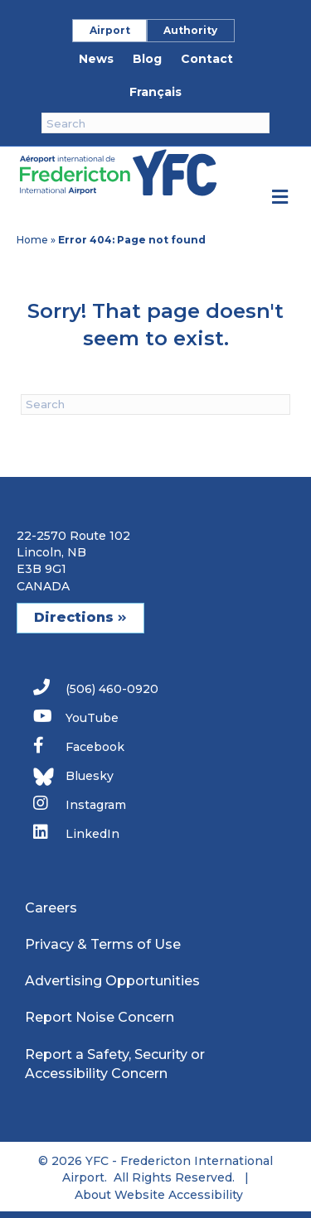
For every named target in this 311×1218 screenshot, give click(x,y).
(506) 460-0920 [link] (95, 687)
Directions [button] (80, 617)
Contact (207, 58)
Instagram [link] (79, 803)
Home (32, 239)
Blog (147, 58)
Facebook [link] (78, 745)
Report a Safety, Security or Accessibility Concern (115, 1064)
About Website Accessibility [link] (159, 1194)
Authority (190, 30)
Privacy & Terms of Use (103, 944)
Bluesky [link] (73, 777)
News (96, 58)
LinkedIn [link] (76, 832)
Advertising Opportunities (112, 981)
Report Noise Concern (99, 1017)
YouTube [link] (76, 716)
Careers (51, 908)
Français (155, 91)
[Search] (155, 123)
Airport (110, 30)
